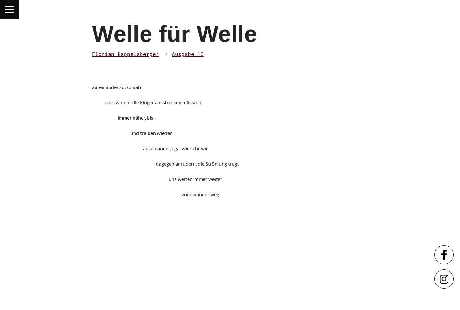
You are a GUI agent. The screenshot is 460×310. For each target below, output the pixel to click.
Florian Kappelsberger (125, 53)
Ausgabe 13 (188, 53)
